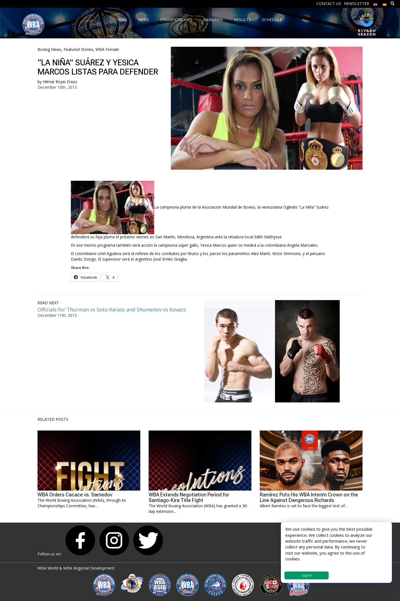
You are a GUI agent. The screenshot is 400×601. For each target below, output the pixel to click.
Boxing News (49, 49)
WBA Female (107, 49)
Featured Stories (78, 49)
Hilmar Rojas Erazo (60, 81)
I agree (306, 575)
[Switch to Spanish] (384, 3)
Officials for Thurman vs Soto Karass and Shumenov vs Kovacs (112, 309)
